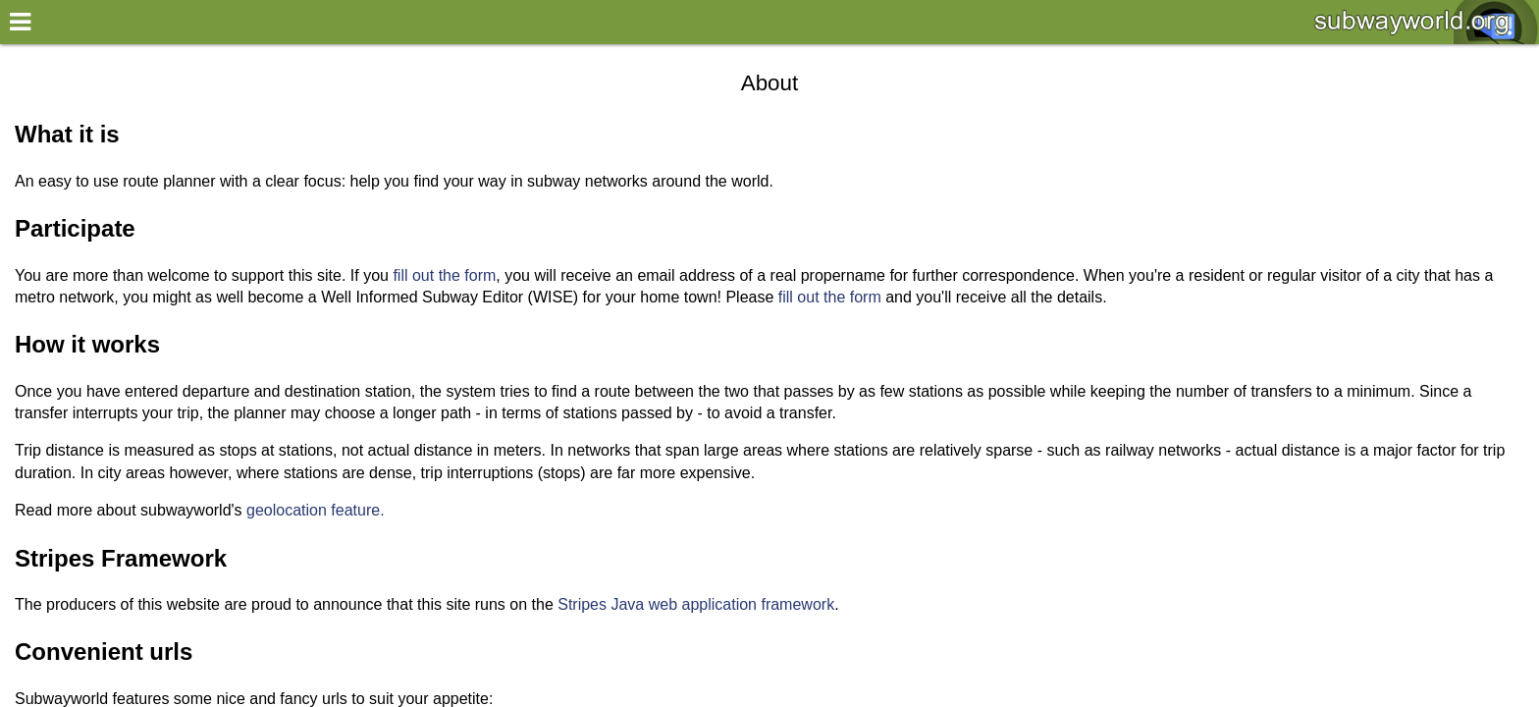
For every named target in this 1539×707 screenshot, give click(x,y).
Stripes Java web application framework (695, 604)
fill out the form (444, 275)
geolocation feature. (315, 510)
